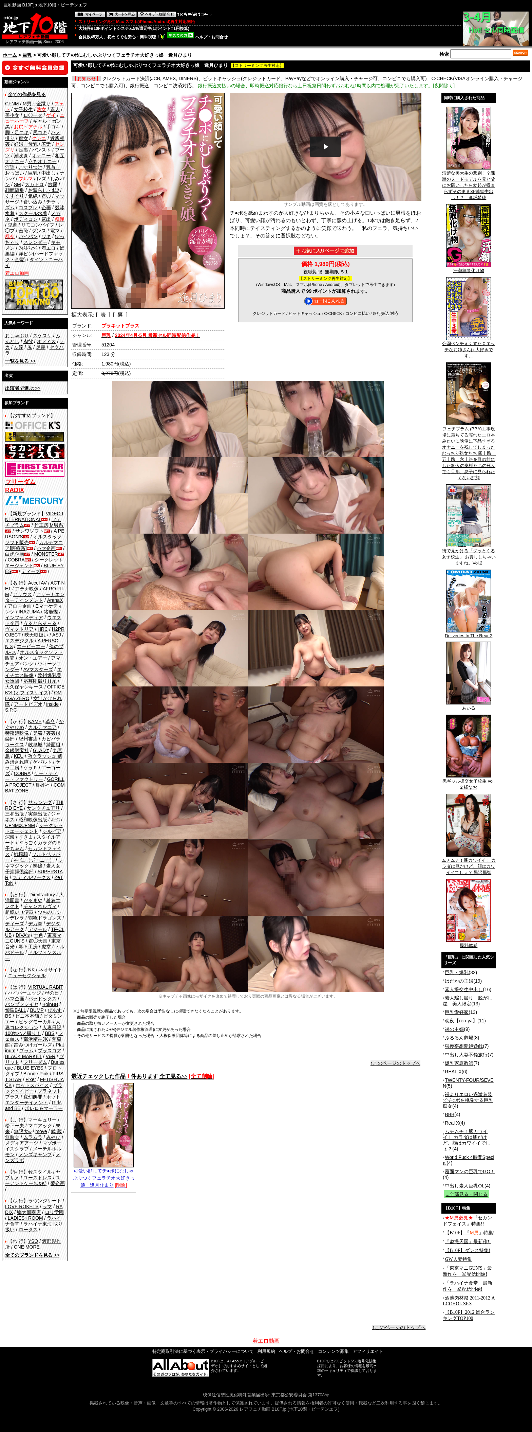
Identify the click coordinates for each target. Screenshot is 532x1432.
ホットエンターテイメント (32, 1099)
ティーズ (30, 571)
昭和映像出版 (33, 819)
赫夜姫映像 (17, 733)
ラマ (47, 1206)
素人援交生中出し (464, 989)
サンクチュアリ (43, 808)
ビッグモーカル (35, 1021)
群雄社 (42, 785)
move (41, 1131)
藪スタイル (40, 1172)
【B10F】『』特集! (469, 1232)
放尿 (52, 184)
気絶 (33, 196)
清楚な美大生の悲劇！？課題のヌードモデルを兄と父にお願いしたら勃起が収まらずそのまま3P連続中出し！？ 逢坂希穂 (468, 183)
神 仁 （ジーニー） (34, 860)
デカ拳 (35, 923)
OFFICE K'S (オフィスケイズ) (34, 689)
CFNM (12, 103)
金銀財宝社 (17, 750)
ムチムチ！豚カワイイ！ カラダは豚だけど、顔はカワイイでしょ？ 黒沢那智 (469, 864)
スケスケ (42, 335)
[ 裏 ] (120, 315)
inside (52, 704)
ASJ (56, 635)
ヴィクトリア (19, 629)
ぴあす (55, 1010)
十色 (38, 935)
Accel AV (37, 583)
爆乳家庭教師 (459, 1063)
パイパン (28, 236)
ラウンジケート (44, 1200)
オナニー (41, 155)
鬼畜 (12, 225)
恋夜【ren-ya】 (461, 1020)
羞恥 (23, 230)
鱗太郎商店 (29, 1212)
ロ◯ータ (32, 115)
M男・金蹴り (37, 103)
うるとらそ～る (40, 623)
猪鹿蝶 (51, 611)
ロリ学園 (54, 1212)
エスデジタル (19, 640)
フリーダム (35, 1062)
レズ (41, 178)
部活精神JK (35, 1039)
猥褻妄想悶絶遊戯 (464, 1046)
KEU (19, 756)
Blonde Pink (36, 1073)
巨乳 (27, 55)
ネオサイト (50, 969)
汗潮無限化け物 (468, 268)
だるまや (32, 900)
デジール (37, 929)
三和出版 (14, 814)
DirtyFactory (42, 894)
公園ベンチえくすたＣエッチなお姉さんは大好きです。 (468, 347)
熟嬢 (37, 866)
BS (8, 1016)
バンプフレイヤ (21, 1004)
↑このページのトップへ (395, 1063)
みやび (53, 1137)
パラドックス (42, 998)
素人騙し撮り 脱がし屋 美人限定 (467, 1000)
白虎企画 (14, 554)
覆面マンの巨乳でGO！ (470, 1171)
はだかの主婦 (459, 981)
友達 (18, 347)
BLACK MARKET (23, 1056)
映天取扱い (36, 635)
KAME (35, 721)
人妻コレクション (32, 1024)
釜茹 (37, 733)
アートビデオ (28, 704)
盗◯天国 (38, 941)
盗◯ (46, 196)
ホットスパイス (32, 1085)
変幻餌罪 (32, 1096)
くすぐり (14, 196)
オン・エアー (33, 658)
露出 (46, 219)
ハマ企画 (46, 548)
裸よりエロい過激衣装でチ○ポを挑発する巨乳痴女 (468, 1100)
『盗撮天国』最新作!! (468, 1241)
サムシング (40, 802)
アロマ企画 (20, 606)
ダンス (39, 230)
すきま (26, 837)
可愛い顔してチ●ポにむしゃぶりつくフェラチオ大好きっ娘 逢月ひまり (104, 1175)
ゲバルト (42, 762)
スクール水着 (33, 213)
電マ (55, 230)
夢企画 (58, 1183)
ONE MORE (27, 1247)
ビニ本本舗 (27, 1016)
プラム (26, 1050)
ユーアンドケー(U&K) (32, 1180)
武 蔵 (56, 1131)
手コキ (53, 126)
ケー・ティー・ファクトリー (31, 776)
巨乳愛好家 (457, 1012)
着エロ (48, 248)
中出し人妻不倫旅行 (466, 1054)
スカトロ (34, 184)
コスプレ (28, 207)
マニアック (40, 1125)
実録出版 (37, 814)
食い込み (32, 201)
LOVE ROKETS (22, 1206)
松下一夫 (14, 1125)
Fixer (30, 1079)
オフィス (46, 341)
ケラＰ (30, 767)
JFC (55, 819)
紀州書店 (28, 738)
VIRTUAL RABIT (45, 987)
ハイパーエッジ (24, 993)
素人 (55, 109)
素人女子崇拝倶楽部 (32, 868)
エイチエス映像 (33, 672)
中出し (48, 173)
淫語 (10, 167)
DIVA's (23, 935)
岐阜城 (35, 744)
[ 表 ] (103, 315)
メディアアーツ (21, 1143)
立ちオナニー (42, 161)
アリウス (22, 594)
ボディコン (26, 219)
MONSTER (46, 554)
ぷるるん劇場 (459, 1037)
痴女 (23, 138)
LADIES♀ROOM (25, 1218)
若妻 (46, 144)
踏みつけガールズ (33, 1045)
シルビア (51, 831)
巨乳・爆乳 (457, 972)
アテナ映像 (27, 588)
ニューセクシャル (27, 975)
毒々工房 (28, 946)
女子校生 (23, 109)
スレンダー (35, 242)
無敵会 (12, 1137)
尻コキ (40, 132)
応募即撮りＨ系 (40, 681)
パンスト (41, 150)
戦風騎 (21, 854)
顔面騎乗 (14, 190)
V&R (51, 1056)
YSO (33, 1241)
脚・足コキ (17, 132)
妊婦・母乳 (26, 144)
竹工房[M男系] (49, 525)
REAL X (453, 1071)
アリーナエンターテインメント (34, 597)
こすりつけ (30, 167)
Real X (452, 1123)
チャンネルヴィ (40, 906)
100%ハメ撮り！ (23, 1033)
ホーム (10, 55)
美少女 (12, 115)
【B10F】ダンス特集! (467, 1250)
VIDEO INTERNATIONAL (34, 516)
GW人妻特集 (458, 1259)
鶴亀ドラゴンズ (44, 917)
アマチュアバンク (32, 660)
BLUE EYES (30, 1068)
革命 (50, 721)
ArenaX (55, 600)
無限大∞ (23, 1131)
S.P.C (11, 710)
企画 (46, 207)
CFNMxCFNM (20, 825)
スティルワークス (32, 877)
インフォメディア (24, 617)
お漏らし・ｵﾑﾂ (43, 190)
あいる (468, 706)
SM (17, 184)
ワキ (46, 236)
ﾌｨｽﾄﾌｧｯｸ (28, 248)
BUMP (36, 1010)
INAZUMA (29, 611)
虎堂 (46, 946)
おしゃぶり (17, 335)
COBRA (16, 559)
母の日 (52, 993)
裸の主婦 (454, 1029)
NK (31, 969)
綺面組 (53, 744)
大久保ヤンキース (24, 687)
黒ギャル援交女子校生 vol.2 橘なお (468, 782)
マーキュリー (42, 1120)
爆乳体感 (468, 943)
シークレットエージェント (34, 828)
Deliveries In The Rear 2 (468, 633)
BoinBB (50, 1004)
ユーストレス (37, 1177)
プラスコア (49, 1050)
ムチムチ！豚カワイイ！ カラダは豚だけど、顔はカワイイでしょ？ (466, 1140)
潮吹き (21, 155)
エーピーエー (31, 646)
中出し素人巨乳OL (464, 1185)
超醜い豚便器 (19, 912)
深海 (10, 837)
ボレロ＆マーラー (44, 1108)
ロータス (28, 1229)
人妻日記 (51, 1027)
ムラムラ (32, 1137)
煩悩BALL (15, 1010)
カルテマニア (42, 727)
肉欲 (28, 341)
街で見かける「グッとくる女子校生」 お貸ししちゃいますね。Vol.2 (469, 555)
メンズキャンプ (35, 1154)
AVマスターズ (38, 669)
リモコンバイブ (37, 225)
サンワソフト (29, 531)
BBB (449, 1114)
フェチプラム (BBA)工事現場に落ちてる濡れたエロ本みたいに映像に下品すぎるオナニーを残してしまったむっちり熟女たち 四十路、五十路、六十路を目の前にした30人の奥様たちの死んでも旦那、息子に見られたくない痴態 (469, 451)
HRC (43, 629)
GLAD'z (41, 750)
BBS (49, 1033)
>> (20, 361)
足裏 (23, 150)
